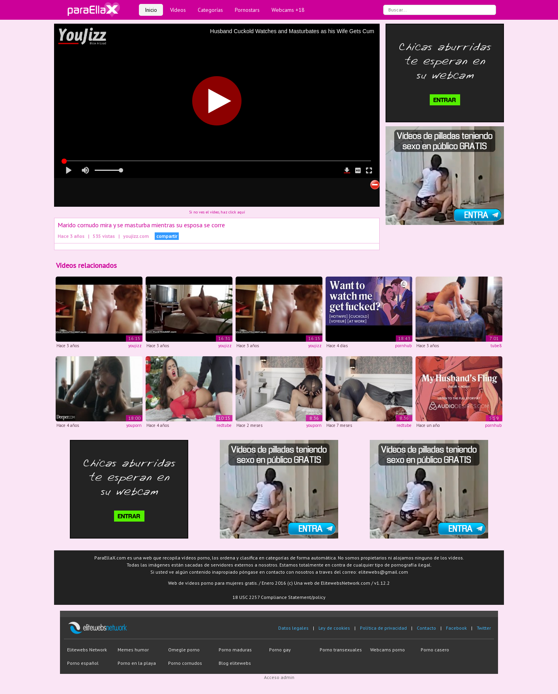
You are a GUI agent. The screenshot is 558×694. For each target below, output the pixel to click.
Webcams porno (387, 650)
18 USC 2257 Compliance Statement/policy (279, 597)
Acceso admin (279, 677)
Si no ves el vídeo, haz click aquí (217, 212)
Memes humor (133, 650)
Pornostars (247, 9)
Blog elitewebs (235, 663)
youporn (134, 425)
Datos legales (293, 628)
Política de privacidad (383, 628)
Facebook (456, 628)
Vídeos (178, 9)
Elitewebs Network (87, 650)
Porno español (83, 663)
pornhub (403, 345)
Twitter (484, 628)
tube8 (496, 345)
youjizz (135, 345)
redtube (224, 425)
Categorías (210, 9)
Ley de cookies (334, 628)
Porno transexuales (341, 650)
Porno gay (280, 650)
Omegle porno (184, 650)
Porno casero (435, 650)
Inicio (151, 9)
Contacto (426, 628)
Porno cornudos (185, 663)
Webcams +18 (288, 9)
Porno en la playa (137, 663)
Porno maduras (235, 650)
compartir (166, 236)
